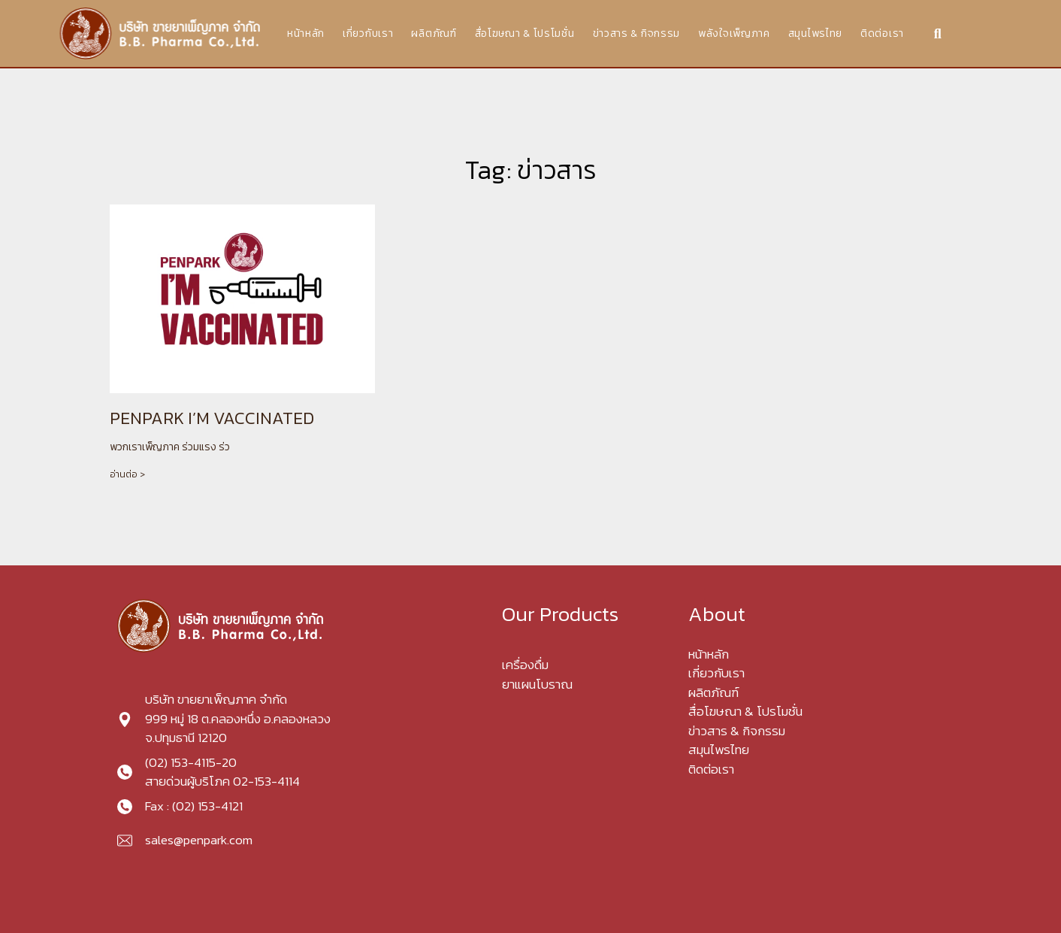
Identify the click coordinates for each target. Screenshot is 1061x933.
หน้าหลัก (306, 33)
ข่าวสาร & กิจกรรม (637, 33)
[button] (937, 33)
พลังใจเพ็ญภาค (734, 33)
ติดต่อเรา (882, 33)
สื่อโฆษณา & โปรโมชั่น (525, 33)
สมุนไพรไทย (815, 33)
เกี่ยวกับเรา (368, 33)
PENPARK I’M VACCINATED (212, 418)
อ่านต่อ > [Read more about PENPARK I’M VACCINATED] (127, 474)
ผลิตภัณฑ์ (433, 33)
